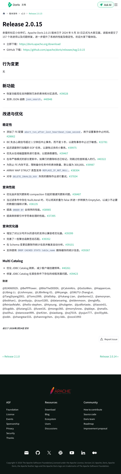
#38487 (76, 194)
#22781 (103, 142)
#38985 (46, 209)
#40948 (48, 99)
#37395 (51, 216)
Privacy (10, 428)
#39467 (64, 153)
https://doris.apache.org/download (39, 44)
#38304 (75, 170)
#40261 (66, 268)
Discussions (51, 428)
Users (48, 423)
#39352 (46, 239)
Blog (47, 414)
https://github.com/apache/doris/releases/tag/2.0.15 (54, 49)
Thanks (10, 437)
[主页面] (4, 13)
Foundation (12, 409)
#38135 (33, 204)
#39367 (85, 250)
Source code (90, 414)
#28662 (11, 136)
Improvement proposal (95, 428)
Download (50, 409)
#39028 (64, 93)
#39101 (69, 244)
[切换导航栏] (116, 5)
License (10, 414)
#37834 (73, 176)
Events (9, 419)
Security (10, 433)
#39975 (72, 147)
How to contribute (93, 409)
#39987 (90, 164)
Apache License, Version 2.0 (82, 462)
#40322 (101, 159)
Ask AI (105, 5)
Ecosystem (50, 419)
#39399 (69, 233)
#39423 (73, 273)
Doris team (89, 419)
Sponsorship (12, 423)
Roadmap (89, 423)
